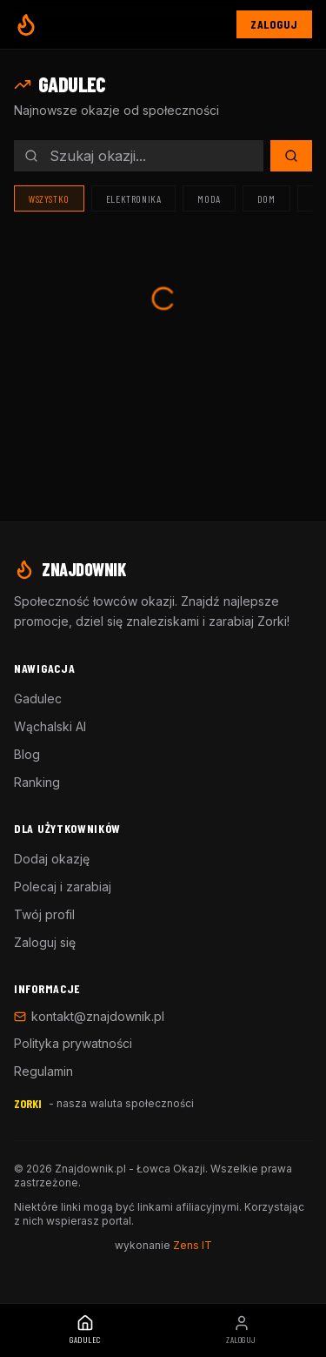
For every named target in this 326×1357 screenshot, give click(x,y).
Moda (208, 198)
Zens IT (192, 1245)
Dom (266, 198)
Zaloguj (274, 24)
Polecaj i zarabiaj (62, 886)
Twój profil (44, 914)
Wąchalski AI (50, 726)
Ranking (37, 782)
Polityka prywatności (73, 1043)
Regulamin (43, 1071)
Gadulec (38, 698)
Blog (27, 754)
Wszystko (49, 198)
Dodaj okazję (52, 858)
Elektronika (134, 198)
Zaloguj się (45, 942)
